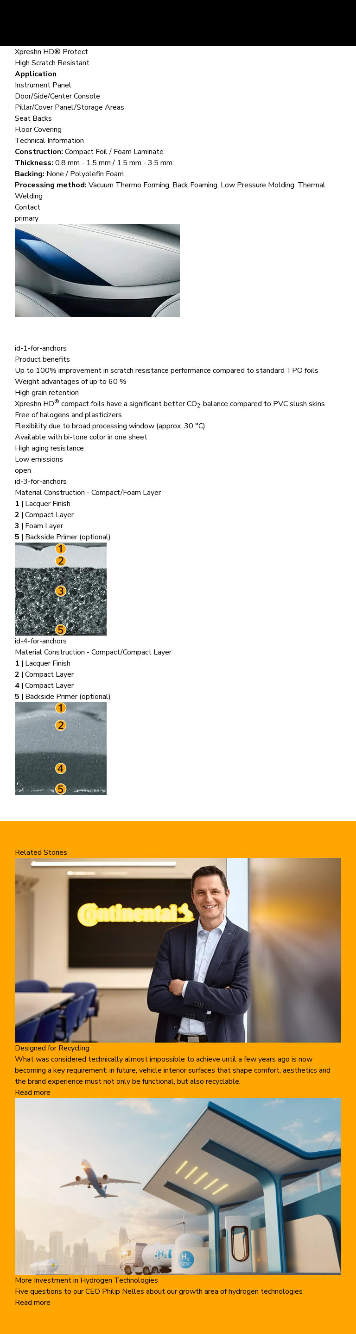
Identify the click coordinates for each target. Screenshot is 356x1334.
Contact (27, 207)
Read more (33, 1092)
